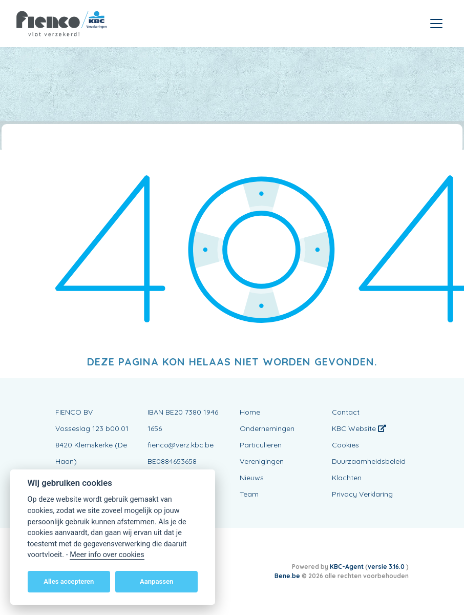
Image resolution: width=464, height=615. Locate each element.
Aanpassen (156, 581)
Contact (346, 412)
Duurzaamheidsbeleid (369, 461)
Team (249, 494)
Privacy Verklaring (362, 494)
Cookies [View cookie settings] (345, 444)
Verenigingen (262, 461)
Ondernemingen (267, 428)
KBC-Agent (347, 566)
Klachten (347, 477)
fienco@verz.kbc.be (180, 444)
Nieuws (252, 477)
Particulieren (261, 444)
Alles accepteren (69, 581)
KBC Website (359, 428)
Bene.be (287, 576)
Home (250, 412)
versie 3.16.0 (387, 566)
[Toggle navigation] (436, 23)
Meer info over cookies (107, 554)
